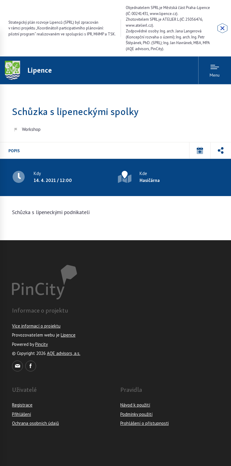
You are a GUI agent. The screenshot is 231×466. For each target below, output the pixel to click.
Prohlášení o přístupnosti (144, 423)
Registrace (22, 405)
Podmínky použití (136, 414)
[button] (199, 150)
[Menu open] (214, 70)
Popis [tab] (14, 150)
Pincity (41, 344)
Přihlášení (21, 414)
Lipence (68, 335)
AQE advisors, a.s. (63, 353)
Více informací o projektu (36, 326)
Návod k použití (135, 405)
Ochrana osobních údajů (35, 423)
